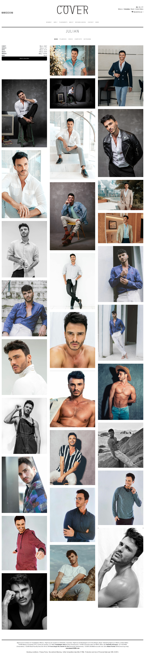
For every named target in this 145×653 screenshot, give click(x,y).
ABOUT (71, 22)
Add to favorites (24, 58)
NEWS (97, 22)
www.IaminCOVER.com (72, 648)
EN (137, 7)
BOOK (56, 39)
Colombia (127, 9)
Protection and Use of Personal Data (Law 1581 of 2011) (101, 652)
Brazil (132, 9)
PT (142, 7)
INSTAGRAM (87, 39)
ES (139, 7)
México (120, 9)
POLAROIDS (62, 39)
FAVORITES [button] (137, 12)
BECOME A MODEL (80, 22)
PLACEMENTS (63, 22)
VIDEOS (70, 39)
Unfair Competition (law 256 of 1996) (73, 652)
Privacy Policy (43, 652)
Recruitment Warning (55, 652)
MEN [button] (55, 22)
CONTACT (91, 22)
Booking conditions (32, 652)
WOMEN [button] (48, 22)
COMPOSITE (78, 39)
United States (139, 9)
